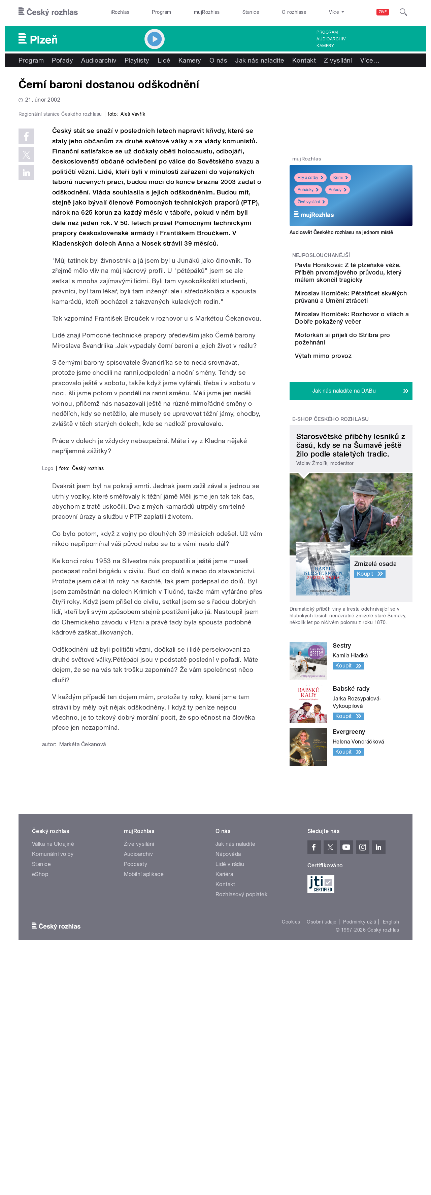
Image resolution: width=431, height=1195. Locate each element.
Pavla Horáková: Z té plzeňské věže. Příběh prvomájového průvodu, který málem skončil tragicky (367, 279)
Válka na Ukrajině (53, 1083)
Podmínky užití (359, 1160)
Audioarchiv (331, 39)
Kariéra (224, 1113)
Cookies (291, 1160)
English (391, 1160)
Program (161, 12)
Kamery (325, 45)
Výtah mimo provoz (361, 399)
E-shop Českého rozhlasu (330, 480)
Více (369, 60)
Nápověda (228, 1093)
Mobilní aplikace (144, 1113)
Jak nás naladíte (259, 60)
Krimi (340, 177)
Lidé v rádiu (230, 1103)
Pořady (62, 60)
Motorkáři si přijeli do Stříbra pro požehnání (364, 372)
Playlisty (137, 60)
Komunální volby (52, 1093)
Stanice (250, 12)
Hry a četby (310, 177)
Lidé (164, 60)
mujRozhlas (207, 12)
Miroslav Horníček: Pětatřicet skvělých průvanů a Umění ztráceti (369, 315)
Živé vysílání (311, 202)
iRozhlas (120, 12)
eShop (40, 1113)
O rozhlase (294, 12)
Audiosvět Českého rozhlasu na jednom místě (341, 232)
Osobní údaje (322, 1160)
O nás (218, 60)
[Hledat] (403, 12)
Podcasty (135, 1103)
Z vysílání (338, 60)
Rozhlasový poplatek (241, 1133)
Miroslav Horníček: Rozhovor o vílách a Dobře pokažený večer (371, 346)
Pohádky (308, 189)
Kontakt (304, 60)
